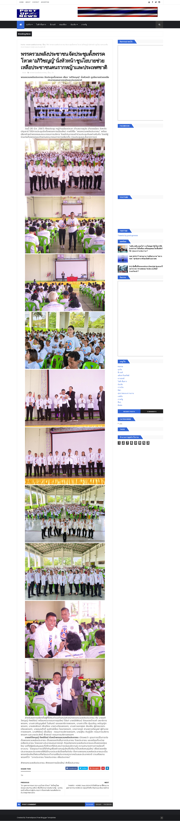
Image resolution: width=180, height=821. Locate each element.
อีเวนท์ (53, 24)
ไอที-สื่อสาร (41, 24)
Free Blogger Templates (46, 817)
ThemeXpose (31, 817)
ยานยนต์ (121, 378)
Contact (35, 2)
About (28, 2)
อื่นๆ (44, 45)
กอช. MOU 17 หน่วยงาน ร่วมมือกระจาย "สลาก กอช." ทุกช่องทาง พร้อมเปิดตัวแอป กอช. (145, 257)
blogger (89, 804)
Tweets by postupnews (128, 235)
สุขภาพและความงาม (126, 393)
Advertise (45, 2)
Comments (151, 412)
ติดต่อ (120, 405)
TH (48, 45)
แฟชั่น (120, 396)
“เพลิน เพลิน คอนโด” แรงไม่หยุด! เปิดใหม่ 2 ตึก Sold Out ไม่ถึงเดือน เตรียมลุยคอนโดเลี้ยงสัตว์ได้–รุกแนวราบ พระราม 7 (145, 248)
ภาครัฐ (84, 24)
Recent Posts (129, 412)
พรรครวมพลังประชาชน (34, 45)
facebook (108, 804)
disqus (98, 804)
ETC (121, 424)
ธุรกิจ (28, 24)
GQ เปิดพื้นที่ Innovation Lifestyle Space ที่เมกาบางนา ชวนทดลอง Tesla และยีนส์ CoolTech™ (145, 269)
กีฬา (119, 390)
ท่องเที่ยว (63, 24)
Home (21, 2)
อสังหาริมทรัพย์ (123, 375)
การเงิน (121, 387)
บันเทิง (73, 24)
